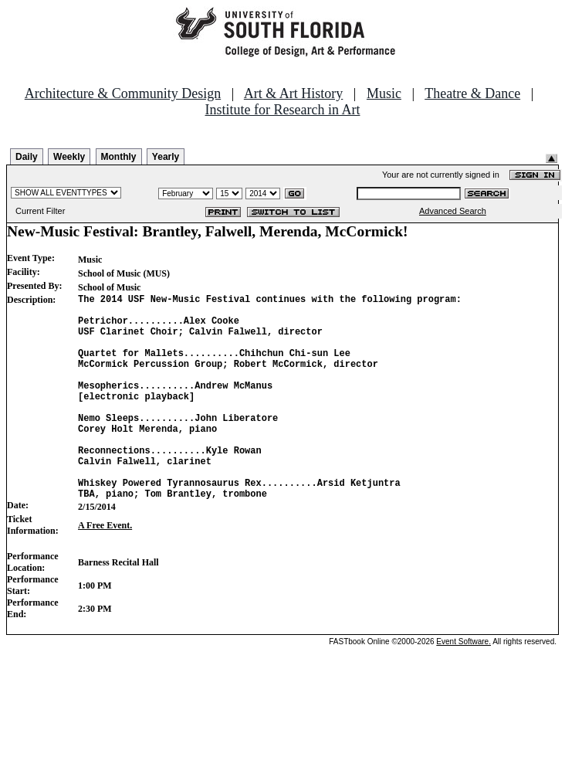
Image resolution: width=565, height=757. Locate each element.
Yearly (165, 156)
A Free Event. (105, 569)
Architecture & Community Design (123, 93)
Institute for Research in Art (282, 109)
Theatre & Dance (472, 93)
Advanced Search (452, 211)
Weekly (69, 156)
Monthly (119, 156)
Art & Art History (293, 93)
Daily (26, 156)
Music (384, 93)
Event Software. (463, 685)
